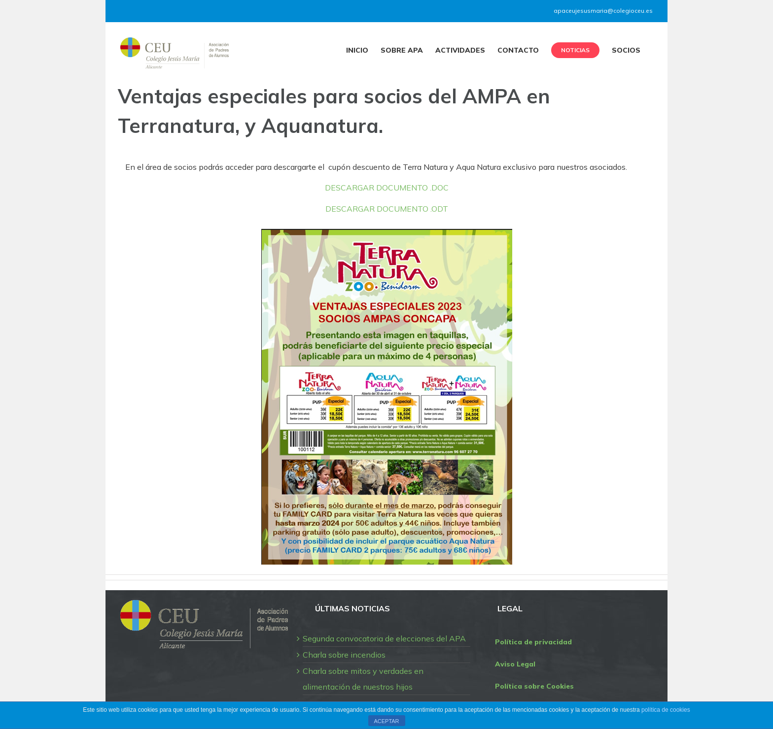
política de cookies (665, 709)
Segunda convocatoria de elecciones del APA (384, 638)
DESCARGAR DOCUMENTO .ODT (386, 209)
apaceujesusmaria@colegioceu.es (603, 10)
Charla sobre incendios (344, 655)
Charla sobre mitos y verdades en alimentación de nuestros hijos (363, 679)
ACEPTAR (386, 721)
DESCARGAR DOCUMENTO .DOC (387, 187)
